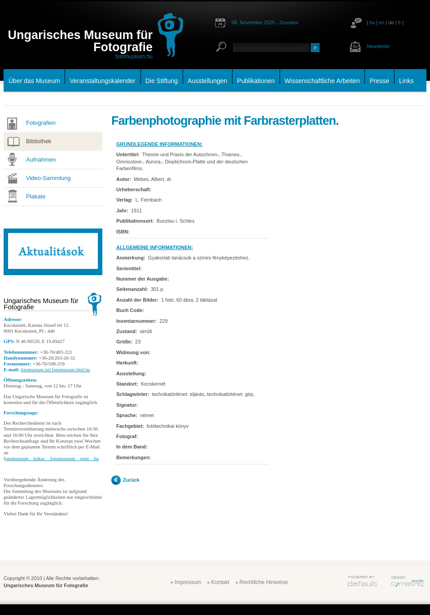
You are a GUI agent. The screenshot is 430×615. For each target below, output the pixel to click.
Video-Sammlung (48, 178)
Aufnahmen (41, 159)
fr (399, 22)
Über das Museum (34, 80)
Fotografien (41, 122)
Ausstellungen (207, 80)
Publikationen (256, 80)
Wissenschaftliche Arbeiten (322, 80)
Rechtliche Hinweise (263, 582)
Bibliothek (38, 141)
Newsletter (378, 46)
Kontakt (220, 582)
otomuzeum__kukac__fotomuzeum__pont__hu (52, 458)
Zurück (131, 480)
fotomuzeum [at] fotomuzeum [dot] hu (55, 369)
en (381, 22)
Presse (379, 80)
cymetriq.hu (407, 581)
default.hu (362, 581)
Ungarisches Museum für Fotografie (80, 41)
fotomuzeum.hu (134, 56)
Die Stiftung (161, 80)
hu (372, 22)
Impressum (188, 582)
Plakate (35, 196)
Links (406, 80)
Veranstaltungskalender (102, 80)
